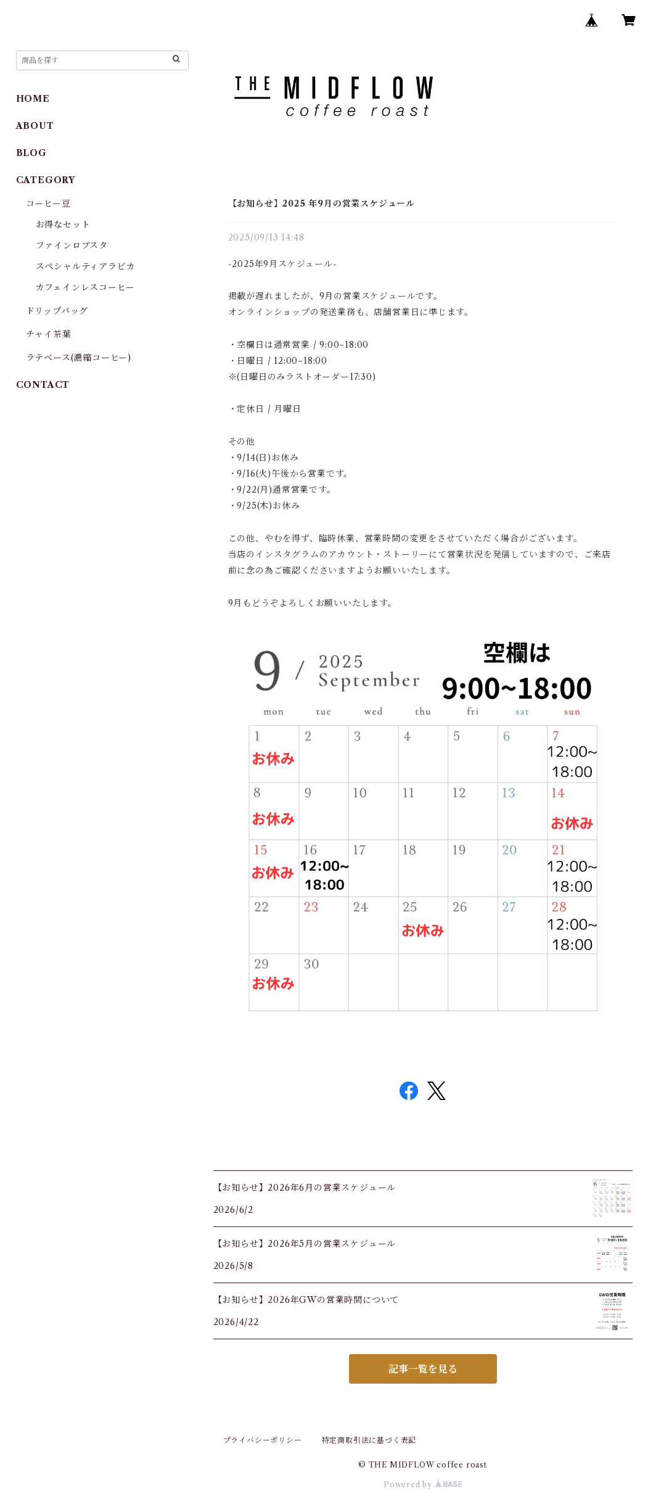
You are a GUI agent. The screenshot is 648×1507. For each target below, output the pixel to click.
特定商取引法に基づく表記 (369, 1440)
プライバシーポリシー (262, 1440)
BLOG (31, 152)
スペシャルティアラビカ (86, 266)
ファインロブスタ (72, 245)
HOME (33, 98)
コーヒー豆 (48, 203)
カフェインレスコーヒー (85, 287)
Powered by (422, 1484)
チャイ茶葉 (49, 334)
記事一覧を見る (422, 1369)
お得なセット (63, 224)
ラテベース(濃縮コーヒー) (78, 357)
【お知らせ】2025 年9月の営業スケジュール (321, 203)
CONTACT (43, 384)
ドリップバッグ (57, 310)
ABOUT (35, 125)
